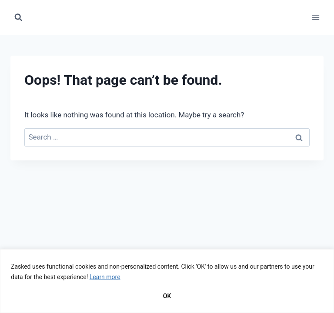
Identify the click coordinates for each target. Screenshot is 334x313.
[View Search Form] (18, 17)
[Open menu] (315, 17)
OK (167, 296)
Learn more (105, 276)
